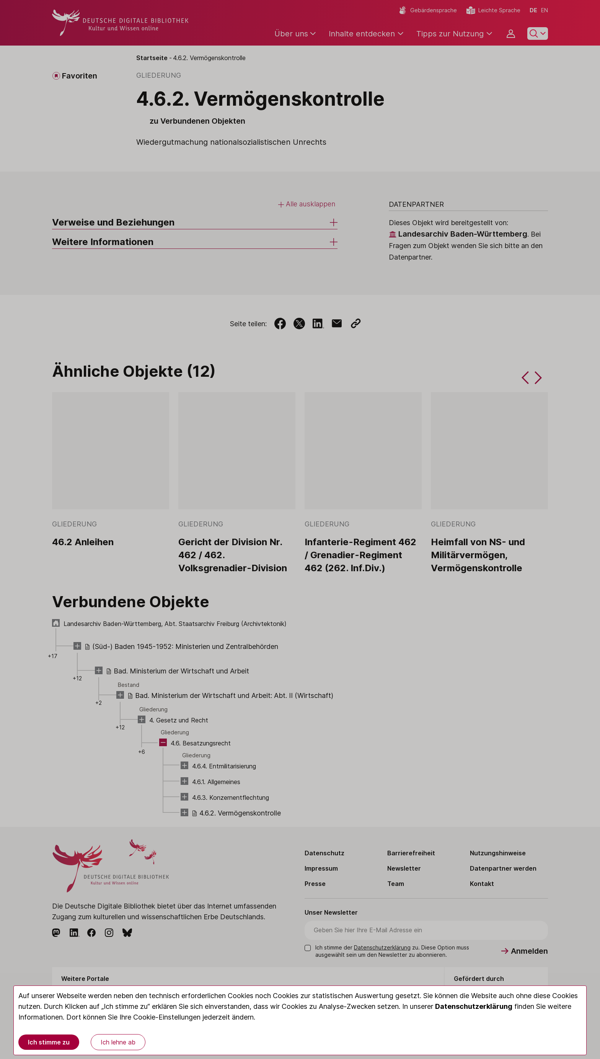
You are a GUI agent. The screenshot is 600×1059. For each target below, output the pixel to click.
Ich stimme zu (49, 1042)
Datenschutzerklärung (473, 1006)
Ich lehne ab (118, 1042)
